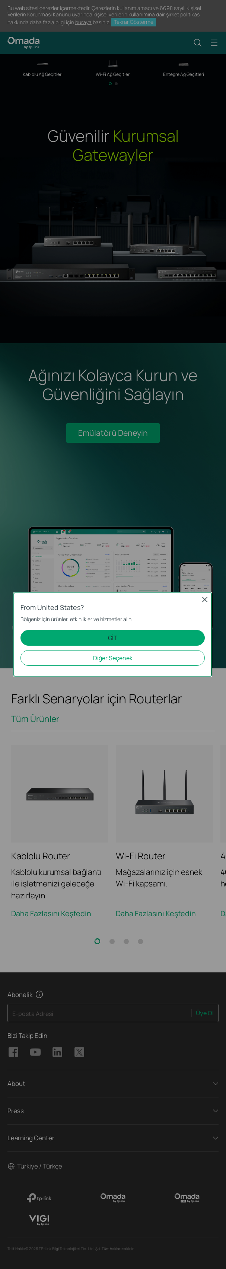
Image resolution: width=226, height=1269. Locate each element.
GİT (112, 638)
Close (205, 599)
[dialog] (113, 634)
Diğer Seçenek (113, 658)
